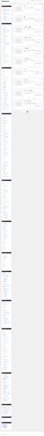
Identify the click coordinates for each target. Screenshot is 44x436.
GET (3, 305)
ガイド (4, 160)
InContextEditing (5, 212)
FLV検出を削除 (4, 293)
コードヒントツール (5, 95)
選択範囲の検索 (4, 87)
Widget (4, 209)
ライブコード (4, 144)
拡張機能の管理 (4, 281)
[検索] (6, 3)
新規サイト (4, 302)
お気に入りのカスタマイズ (6, 215)
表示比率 (4, 118)
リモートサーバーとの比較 (6, 60)
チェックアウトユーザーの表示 (28, 90)
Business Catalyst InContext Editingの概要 (6, 378)
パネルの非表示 (4, 168)
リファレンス (4, 383)
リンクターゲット (5, 237)
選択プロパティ (4, 226)
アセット (4, 346)
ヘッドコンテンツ (5, 147)
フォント (4, 262)
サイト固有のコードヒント (27, 58)
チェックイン (4, 11)
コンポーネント (4, 343)
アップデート (4, 397)
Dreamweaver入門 (4, 424)
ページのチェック (5, 57)
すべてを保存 (4, 41)
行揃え (4, 259)
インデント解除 (4, 256)
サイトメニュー (31, 17)
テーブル (4, 188)
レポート (25, 69)
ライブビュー (4, 139)
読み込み (4, 49)
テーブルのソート (5, 296)
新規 (3, 25)
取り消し (4, 69)
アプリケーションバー (5, 364)
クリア (4, 79)
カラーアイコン (4, 166)
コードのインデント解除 (5, 98)
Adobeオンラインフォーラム (6, 391)
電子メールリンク (5, 196)
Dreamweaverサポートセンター (6, 385)
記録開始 (4, 273)
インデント (4, 254)
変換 (3, 52)
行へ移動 (4, 90)
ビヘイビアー (4, 351)
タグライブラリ (4, 106)
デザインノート (4, 18)
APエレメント (4, 335)
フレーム (4, 354)
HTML (3, 204)
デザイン (4, 128)
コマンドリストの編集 (5, 276)
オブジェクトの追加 (5, 217)
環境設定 (4, 109)
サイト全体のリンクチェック (27, 37)
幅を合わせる (4, 123)
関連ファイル (4, 171)
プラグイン (4, 163)
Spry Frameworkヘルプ (5, 376)
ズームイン (4, 115)
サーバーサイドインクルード (6, 19)
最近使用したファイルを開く (6, 10)
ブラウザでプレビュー (5, 54)
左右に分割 (4, 131)
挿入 (3, 330)
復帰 (3, 46)
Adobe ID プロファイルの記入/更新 (6, 393)
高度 (24, 16)
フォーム (4, 193)
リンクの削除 (4, 234)
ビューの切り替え (5, 134)
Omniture (4, 380)
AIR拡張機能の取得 (5, 279)
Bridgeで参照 (4, 28)
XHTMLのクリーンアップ (6, 288)
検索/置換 (4, 85)
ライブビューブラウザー (5, 142)
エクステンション (5, 359)
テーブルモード (4, 150)
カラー (4, 267)
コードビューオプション (5, 155)
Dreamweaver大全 (5, 1)
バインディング (4, 340)
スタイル (4, 264)
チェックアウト (4, 307)
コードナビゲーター (5, 17)
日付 (3, 199)
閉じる (4, 33)
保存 (3, 38)
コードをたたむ (4, 103)
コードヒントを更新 (5, 93)
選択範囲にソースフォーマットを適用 (6, 286)
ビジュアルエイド (5, 152)
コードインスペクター (5, 356)
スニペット (4, 348)
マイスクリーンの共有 (5, 36)
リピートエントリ (5, 101)
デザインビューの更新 (5, 136)
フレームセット (4, 242)
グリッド (4, 158)
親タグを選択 (4, 82)
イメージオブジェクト (5, 185)
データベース (4, 338)
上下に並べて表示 (5, 367)
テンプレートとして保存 (5, 44)
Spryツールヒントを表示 (5, 176)
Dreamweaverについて (5, 400)
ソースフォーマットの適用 (6, 284)
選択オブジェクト (5, 120)
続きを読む (39, 9)
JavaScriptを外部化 (5, 291)
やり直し (4, 71)
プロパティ (4, 332)
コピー (4, 74)
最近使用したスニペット (5, 207)
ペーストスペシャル (5, 77)
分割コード (4, 126)
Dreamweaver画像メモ (4, 427)
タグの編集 (4, 229)
